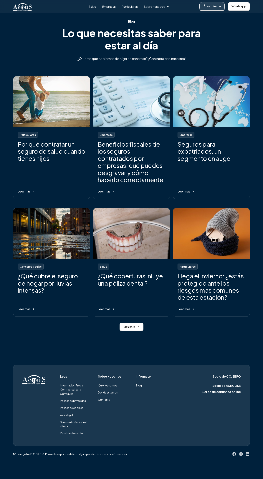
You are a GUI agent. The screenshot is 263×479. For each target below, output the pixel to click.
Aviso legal (66, 415)
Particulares (130, 7)
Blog (139, 385)
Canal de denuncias (71, 433)
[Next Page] (131, 327)
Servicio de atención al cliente (73, 424)
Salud (92, 7)
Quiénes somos (107, 385)
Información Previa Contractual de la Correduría (71, 389)
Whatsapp (238, 6)
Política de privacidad (73, 400)
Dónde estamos (108, 392)
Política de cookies (71, 407)
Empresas (109, 7)
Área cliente (212, 6)
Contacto (104, 399)
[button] (157, 7)
